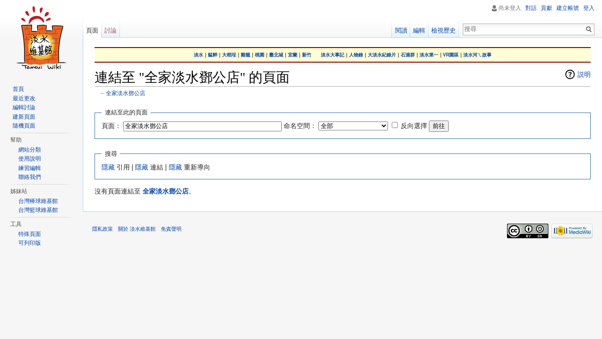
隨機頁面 (24, 125)
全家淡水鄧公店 (125, 93)
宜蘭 (292, 54)
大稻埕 (229, 54)
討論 (110, 30)
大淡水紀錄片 (382, 54)
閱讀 (401, 30)
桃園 (259, 54)
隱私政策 (102, 229)
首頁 (18, 89)
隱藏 (108, 167)
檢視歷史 (443, 30)
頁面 (92, 30)
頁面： (111, 125)
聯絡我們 (29, 177)
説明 (584, 74)
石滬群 (408, 54)
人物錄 (356, 54)
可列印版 (29, 243)
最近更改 (24, 98)
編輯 (419, 30)
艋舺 (212, 54)
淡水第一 (429, 54)
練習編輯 (29, 168)
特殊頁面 (29, 234)
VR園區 (451, 54)
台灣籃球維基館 (38, 210)
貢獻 (546, 8)
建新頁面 (24, 116)
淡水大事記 (332, 54)
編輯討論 (24, 107)
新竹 (306, 54)
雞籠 (245, 54)
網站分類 (29, 149)
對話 (531, 8)
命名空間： (300, 125)
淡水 (198, 54)
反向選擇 (414, 125)
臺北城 (276, 54)
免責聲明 (171, 229)
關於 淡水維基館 (137, 229)
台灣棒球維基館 (38, 201)
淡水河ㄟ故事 (477, 54)
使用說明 (29, 158)
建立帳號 (567, 8)
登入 (588, 8)
